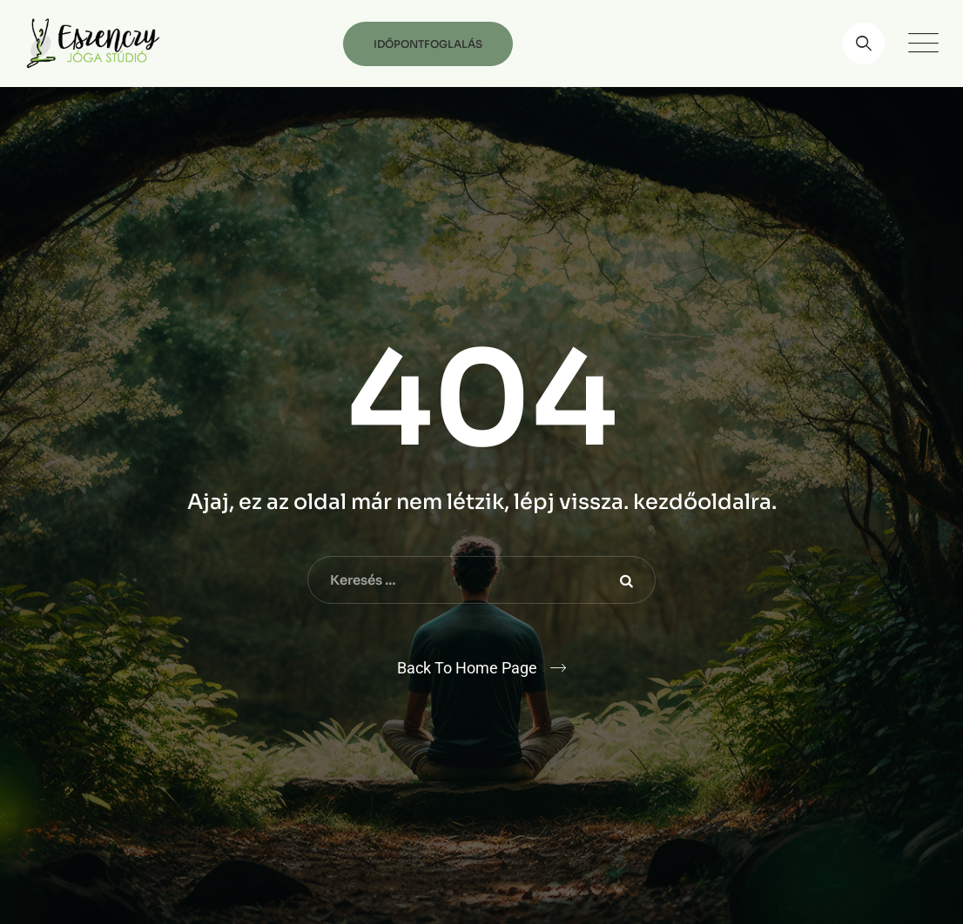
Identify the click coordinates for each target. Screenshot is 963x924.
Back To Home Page (467, 668)
